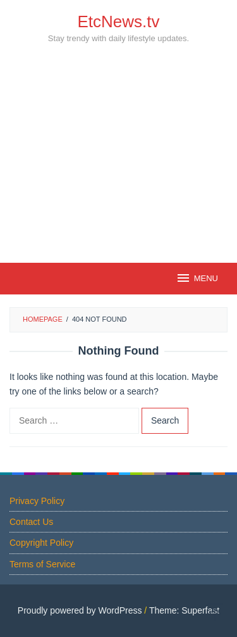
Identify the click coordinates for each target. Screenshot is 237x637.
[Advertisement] (118, 175)
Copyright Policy (41, 543)
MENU (197, 278)
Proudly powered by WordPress (80, 610)
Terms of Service (42, 564)
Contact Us (31, 522)
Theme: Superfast (184, 610)
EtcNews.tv (118, 21)
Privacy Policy (36, 501)
